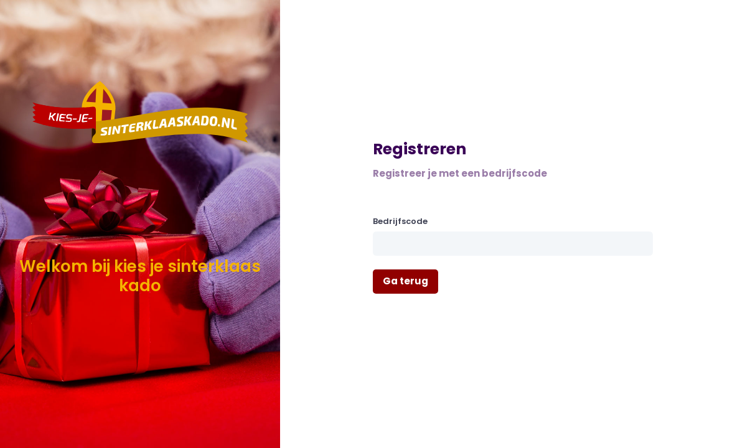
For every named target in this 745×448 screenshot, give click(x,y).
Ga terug (405, 280)
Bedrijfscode (400, 221)
